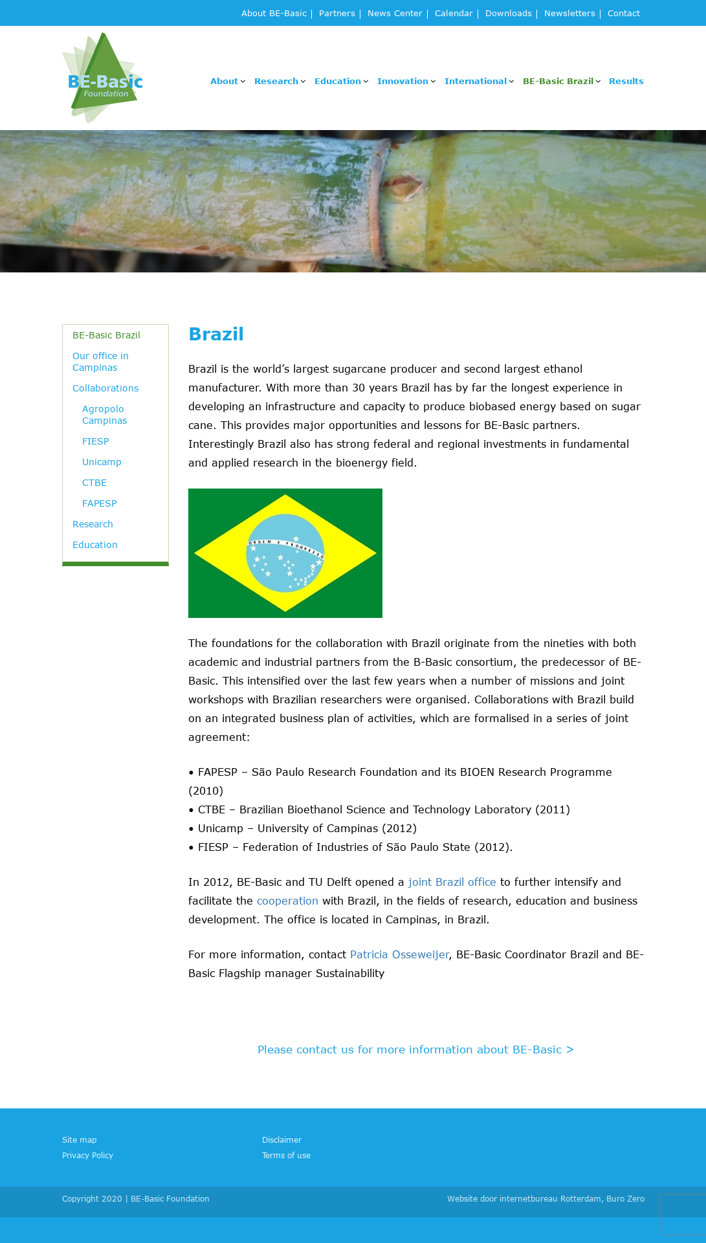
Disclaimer (282, 1139)
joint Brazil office (452, 882)
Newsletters (569, 14)
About (224, 81)
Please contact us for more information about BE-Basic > (416, 1048)
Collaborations (105, 387)
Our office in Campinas (100, 361)
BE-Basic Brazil (558, 81)
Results (626, 81)
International (476, 81)
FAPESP (99, 503)
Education (337, 81)
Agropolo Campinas (104, 414)
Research (276, 81)
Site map (79, 1139)
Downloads (508, 14)
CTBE (94, 482)
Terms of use (286, 1155)
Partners (337, 14)
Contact (624, 14)
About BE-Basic (274, 14)
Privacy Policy (87, 1155)
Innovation (402, 81)
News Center (395, 14)
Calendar (454, 14)
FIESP (95, 440)
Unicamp (102, 461)
